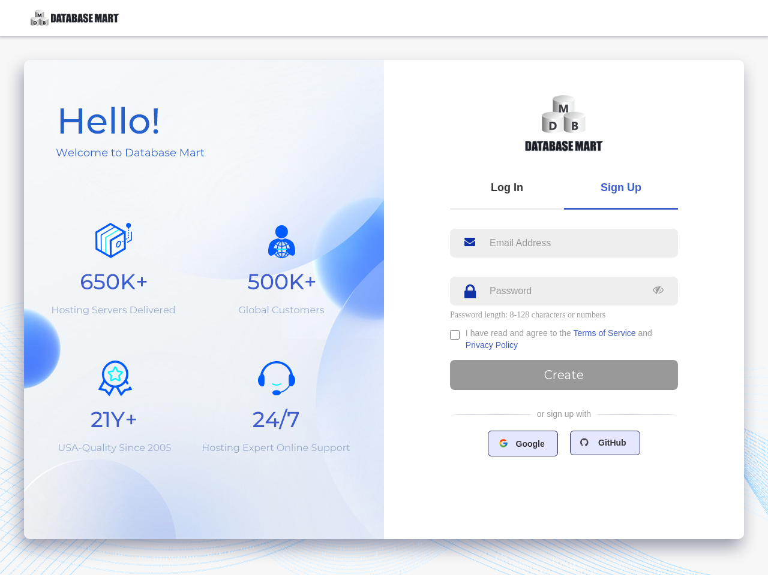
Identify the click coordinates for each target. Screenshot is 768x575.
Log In (507, 187)
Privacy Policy (492, 345)
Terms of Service (604, 333)
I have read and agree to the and (559, 339)
